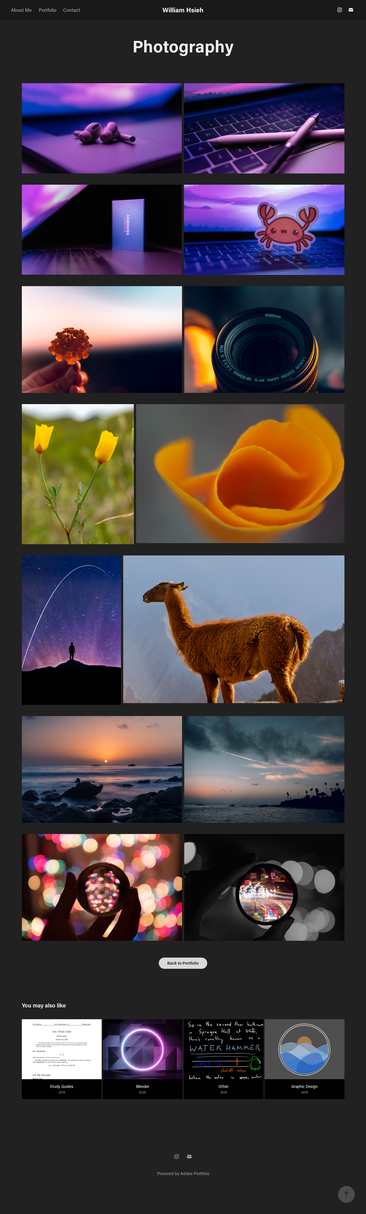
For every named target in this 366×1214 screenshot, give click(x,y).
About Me (21, 10)
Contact (71, 10)
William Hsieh (183, 10)
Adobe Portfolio (194, 1173)
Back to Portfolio (183, 963)
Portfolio (47, 10)
